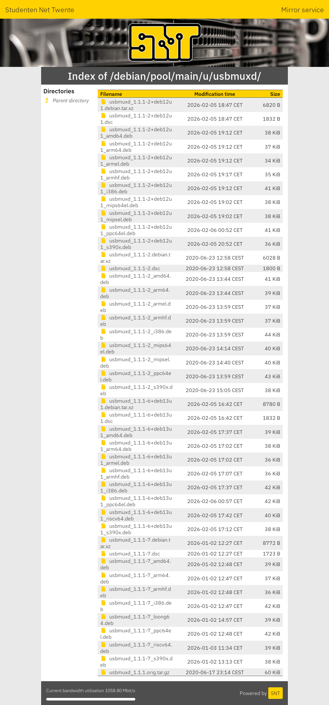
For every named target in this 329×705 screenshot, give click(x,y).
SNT (275, 693)
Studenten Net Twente (39, 9)
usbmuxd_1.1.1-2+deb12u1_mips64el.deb (136, 202)
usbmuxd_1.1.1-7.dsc (130, 553)
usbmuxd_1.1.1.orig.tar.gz (134, 672)
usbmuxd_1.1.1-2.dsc (130, 268)
